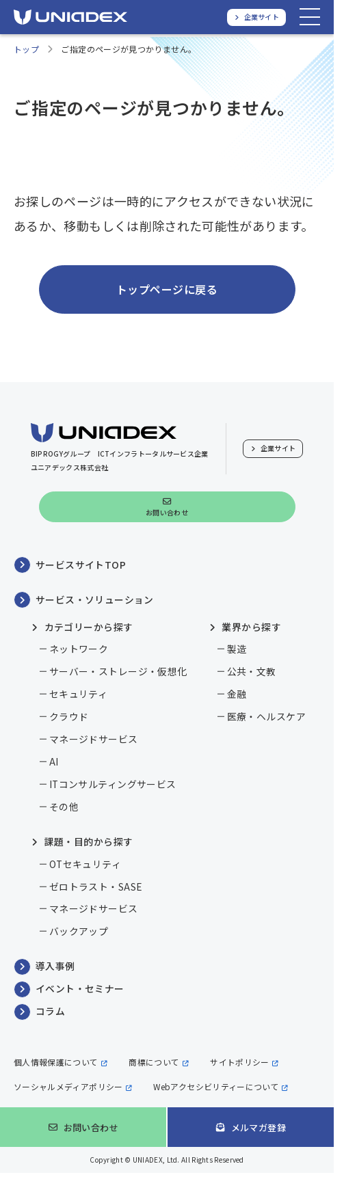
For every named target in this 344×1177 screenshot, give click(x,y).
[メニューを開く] (310, 17)
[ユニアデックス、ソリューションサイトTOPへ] (70, 17)
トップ (26, 49)
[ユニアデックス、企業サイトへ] (257, 17)
